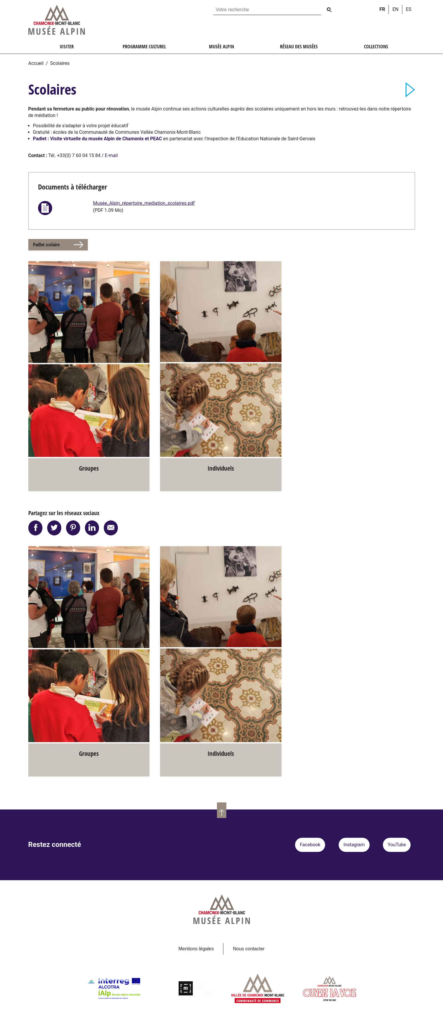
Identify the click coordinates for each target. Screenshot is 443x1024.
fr (382, 9)
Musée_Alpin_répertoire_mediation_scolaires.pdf (144, 203)
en (395, 9)
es (408, 9)
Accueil (36, 63)
